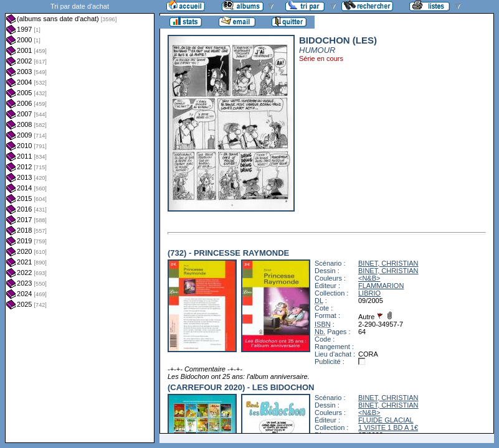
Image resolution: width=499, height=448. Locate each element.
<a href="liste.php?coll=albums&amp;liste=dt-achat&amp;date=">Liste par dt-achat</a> (79, 221)
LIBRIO (369, 293)
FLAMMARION (381, 285)
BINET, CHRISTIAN (388, 263)
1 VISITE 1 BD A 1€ (388, 427)
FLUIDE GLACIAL (386, 420)
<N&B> (369, 278)
